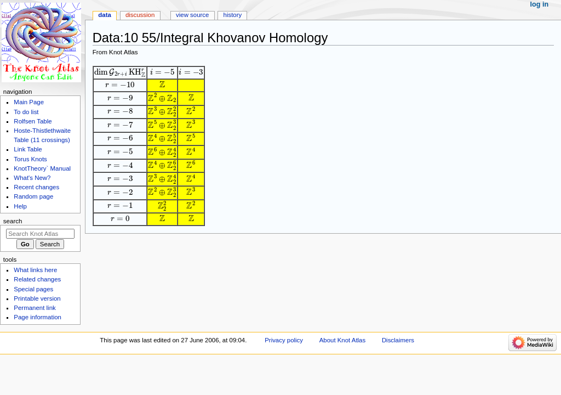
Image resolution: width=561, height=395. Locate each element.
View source (192, 15)
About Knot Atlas (342, 340)
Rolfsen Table (32, 121)
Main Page (29, 102)
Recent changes (36, 187)
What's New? (32, 177)
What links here (35, 270)
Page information (37, 317)
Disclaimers (398, 340)
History (233, 15)
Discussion (139, 15)
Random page (33, 196)
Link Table (28, 149)
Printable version (37, 298)
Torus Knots (30, 159)
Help (20, 206)
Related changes (37, 279)
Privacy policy (284, 340)
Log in (539, 4)
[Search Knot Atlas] (40, 234)
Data (104, 15)
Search (12, 221)
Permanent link (34, 307)
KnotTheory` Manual (42, 168)
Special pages (33, 289)
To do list (26, 112)
